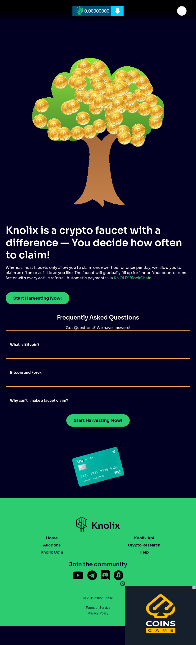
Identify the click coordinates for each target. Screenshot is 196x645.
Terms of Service (98, 607)
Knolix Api (144, 538)
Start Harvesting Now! (37, 298)
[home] (98, 11)
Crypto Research (144, 545)
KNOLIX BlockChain (132, 277)
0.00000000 (96, 11)
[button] (181, 10)
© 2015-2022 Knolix (97, 598)
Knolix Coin (51, 552)
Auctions (52, 545)
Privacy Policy (98, 613)
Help (144, 552)
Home (52, 538)
